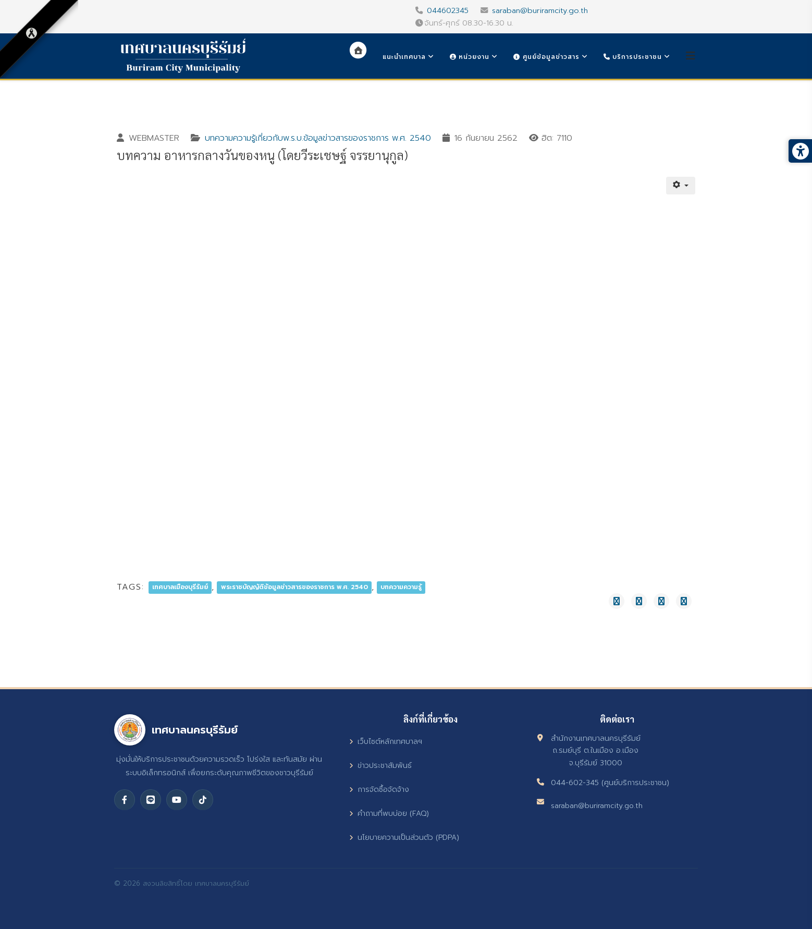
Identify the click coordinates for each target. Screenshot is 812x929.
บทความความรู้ (401, 587)
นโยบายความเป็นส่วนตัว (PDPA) (404, 837)
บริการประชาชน (633, 56)
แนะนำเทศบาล (404, 56)
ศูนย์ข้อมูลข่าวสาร (546, 56)
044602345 (448, 10)
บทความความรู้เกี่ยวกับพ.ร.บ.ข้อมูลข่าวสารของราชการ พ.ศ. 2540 (318, 138)
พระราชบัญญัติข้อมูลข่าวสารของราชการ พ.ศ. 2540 (294, 587)
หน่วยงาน (469, 56)
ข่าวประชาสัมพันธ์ (380, 765)
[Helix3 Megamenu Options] (690, 56)
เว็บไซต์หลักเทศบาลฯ (385, 741)
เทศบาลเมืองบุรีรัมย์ (180, 587)
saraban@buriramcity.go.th (540, 10)
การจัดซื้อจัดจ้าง (379, 789)
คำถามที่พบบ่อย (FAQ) (389, 813)
